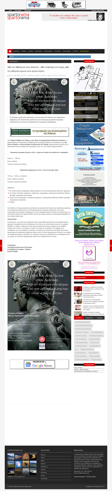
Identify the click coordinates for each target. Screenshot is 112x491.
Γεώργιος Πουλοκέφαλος (82, 359)
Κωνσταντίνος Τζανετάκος (96, 335)
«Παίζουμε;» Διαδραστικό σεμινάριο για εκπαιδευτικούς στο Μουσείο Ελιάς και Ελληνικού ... (93, 294)
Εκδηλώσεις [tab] (89, 318)
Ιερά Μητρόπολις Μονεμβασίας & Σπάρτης (86, 369)
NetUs (103, 486)
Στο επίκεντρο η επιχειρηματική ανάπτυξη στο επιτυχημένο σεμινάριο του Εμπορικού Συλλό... (93, 306)
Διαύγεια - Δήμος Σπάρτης (81, 367)
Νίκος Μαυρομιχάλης (97, 332)
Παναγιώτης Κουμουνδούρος (83, 329)
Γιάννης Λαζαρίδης (94, 356)
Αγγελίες (43, 468)
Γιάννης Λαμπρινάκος (81, 356)
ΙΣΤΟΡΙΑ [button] (75, 51)
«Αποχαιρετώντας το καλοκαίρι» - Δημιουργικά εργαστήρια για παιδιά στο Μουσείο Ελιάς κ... (92, 300)
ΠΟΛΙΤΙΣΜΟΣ (67, 51)
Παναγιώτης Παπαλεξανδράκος (84, 325)
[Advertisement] (56, 35)
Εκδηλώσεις (44, 465)
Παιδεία (57, 75)
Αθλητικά (43, 462)
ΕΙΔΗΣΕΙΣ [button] (16, 51)
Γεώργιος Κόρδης (96, 359)
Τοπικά (42, 456)
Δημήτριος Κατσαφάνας (87, 349)
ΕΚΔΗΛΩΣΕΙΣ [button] (48, 51)
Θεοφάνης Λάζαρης (94, 339)
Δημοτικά (39, 75)
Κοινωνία (51, 75)
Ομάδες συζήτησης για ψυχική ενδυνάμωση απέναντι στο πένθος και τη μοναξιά (93, 287)
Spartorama (10, 75)
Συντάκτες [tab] (79, 318)
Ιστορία (45, 75)
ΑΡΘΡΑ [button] (31, 51)
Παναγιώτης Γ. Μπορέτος (82, 332)
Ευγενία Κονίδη (95, 342)
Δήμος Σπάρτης (78, 366)
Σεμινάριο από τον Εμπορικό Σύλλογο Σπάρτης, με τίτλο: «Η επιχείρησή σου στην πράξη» (93, 312)
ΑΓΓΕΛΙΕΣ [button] (57, 51)
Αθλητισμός (32, 75)
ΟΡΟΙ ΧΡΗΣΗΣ (18, 10)
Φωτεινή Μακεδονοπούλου (82, 322)
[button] (84, 51)
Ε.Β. (77, 349)
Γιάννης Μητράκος (93, 352)
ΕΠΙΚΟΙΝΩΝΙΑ (28, 10)
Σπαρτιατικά (44, 477)
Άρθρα (42, 459)
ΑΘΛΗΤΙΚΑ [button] (38, 51)
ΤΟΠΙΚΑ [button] (24, 51)
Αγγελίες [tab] (99, 318)
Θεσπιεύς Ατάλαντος (81, 339)
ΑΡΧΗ (10, 10)
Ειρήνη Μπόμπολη (95, 346)
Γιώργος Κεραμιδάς (80, 352)
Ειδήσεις (43, 453)
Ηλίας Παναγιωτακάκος (81, 342)
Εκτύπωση (25, 75)
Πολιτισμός (63, 75)
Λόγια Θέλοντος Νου (81, 335)
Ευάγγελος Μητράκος (81, 346)
